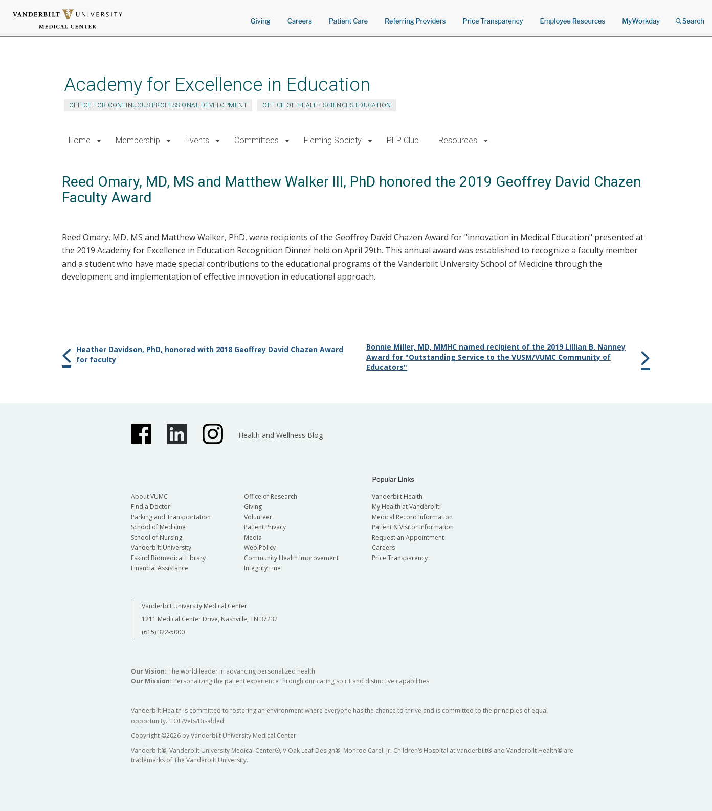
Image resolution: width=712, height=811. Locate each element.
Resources (457, 140)
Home (80, 140)
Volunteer (258, 517)
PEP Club (403, 140)
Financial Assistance (159, 568)
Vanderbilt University (161, 547)
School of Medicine (158, 527)
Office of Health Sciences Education (326, 105)
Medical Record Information (412, 517)
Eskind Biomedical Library (168, 557)
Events (197, 140)
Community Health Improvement (291, 557)
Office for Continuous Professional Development (158, 105)
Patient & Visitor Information (413, 527)
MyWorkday (641, 21)
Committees (256, 140)
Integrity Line (262, 568)
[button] (99, 141)
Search (690, 17)
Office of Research (270, 496)
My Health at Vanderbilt (405, 506)
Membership (138, 140)
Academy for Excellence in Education (217, 85)
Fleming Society (333, 140)
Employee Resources (572, 21)
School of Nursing (156, 537)
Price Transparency (493, 21)
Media (253, 537)
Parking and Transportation (171, 517)
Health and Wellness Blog (280, 435)
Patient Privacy (265, 527)
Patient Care (348, 21)
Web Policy (260, 547)
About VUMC (149, 496)
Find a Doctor (150, 506)
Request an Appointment (408, 537)
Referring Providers (415, 21)
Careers (299, 21)
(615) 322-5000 (163, 632)
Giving (261, 21)
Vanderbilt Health (397, 496)
